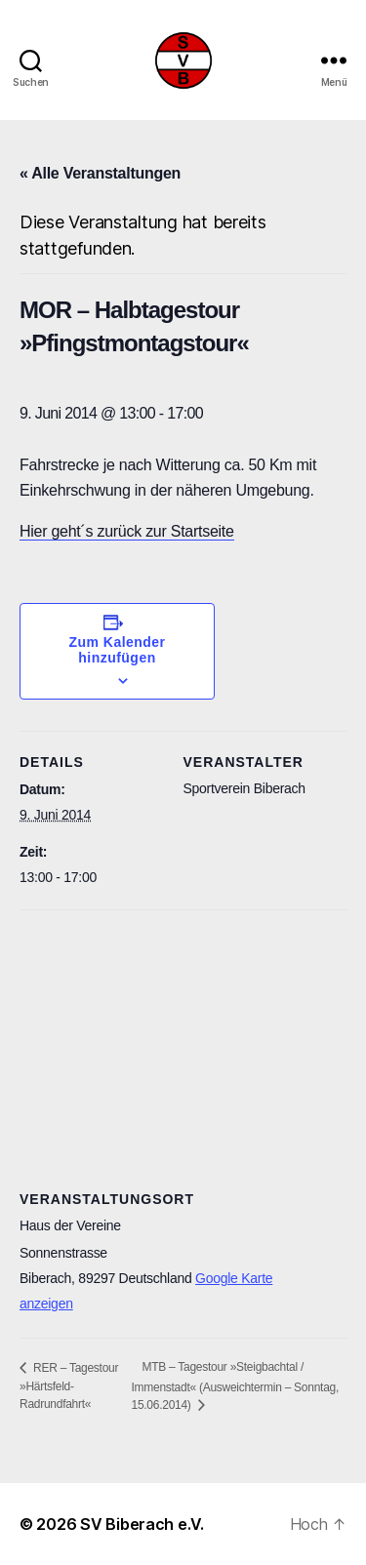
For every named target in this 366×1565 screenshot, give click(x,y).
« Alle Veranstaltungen (100, 173)
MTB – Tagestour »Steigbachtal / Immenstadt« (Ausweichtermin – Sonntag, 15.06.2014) (235, 1386)
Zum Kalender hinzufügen (117, 649)
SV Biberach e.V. (142, 1524)
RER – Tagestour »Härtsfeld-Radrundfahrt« (69, 1386)
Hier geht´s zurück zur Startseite (127, 531)
